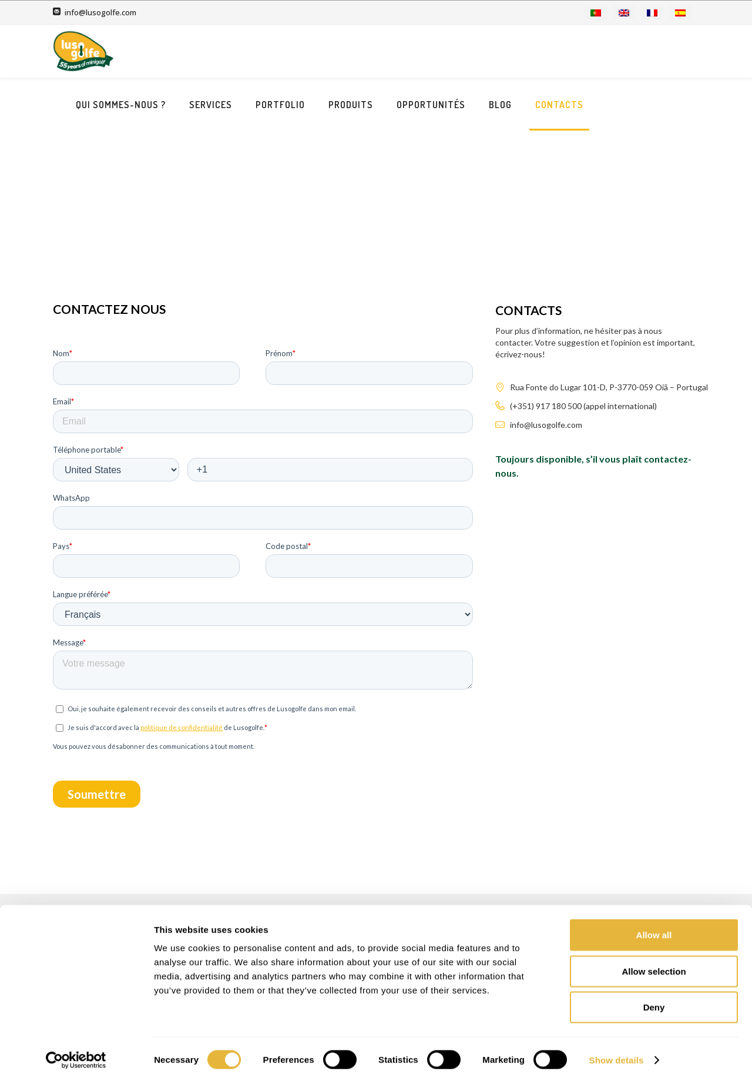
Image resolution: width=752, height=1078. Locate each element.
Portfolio (384, 52)
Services (314, 52)
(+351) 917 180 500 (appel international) (583, 382)
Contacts (663, 52)
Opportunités (535, 52)
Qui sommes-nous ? (225, 52)
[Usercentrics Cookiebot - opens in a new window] (76, 1055)
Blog (604, 52)
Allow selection (654, 966)
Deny (654, 1002)
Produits (454, 52)
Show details (616, 1055)
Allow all (654, 930)
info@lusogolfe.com (100, 12)
